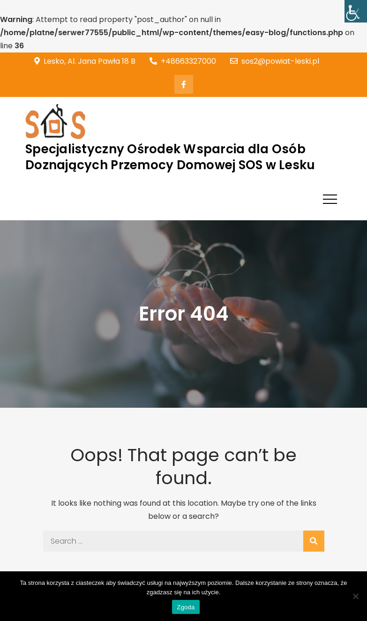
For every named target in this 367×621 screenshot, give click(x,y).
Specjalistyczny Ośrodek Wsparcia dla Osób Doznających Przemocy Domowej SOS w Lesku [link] (170, 157)
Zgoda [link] (186, 607)
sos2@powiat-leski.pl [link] (274, 61)
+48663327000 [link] (183, 61)
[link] (356, 11)
